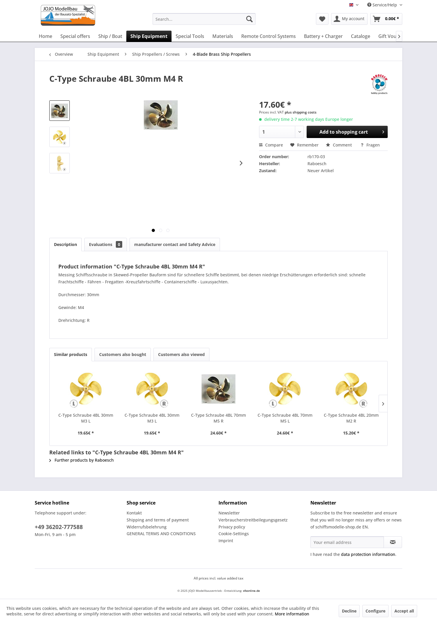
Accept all (404, 611)
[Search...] (204, 19)
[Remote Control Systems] (268, 36)
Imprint (225, 540)
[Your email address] (347, 542)
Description (65, 244)
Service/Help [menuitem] (382, 5)
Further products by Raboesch (81, 460)
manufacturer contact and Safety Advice (174, 244)
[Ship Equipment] (149, 36)
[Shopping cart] (386, 19)
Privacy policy (231, 527)
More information (292, 614)
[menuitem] (204, 19)
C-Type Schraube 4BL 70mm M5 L (285, 418)
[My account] (349, 19)
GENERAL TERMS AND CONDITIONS (161, 533)
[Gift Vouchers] (393, 36)
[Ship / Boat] (110, 36)
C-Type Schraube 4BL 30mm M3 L (85, 418)
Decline (349, 611)
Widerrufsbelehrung (147, 527)
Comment (339, 145)
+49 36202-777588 (59, 527)
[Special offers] (75, 36)
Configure (375, 611)
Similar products (70, 354)
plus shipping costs (301, 112)
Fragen (370, 145)
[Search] (249, 19)
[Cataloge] (360, 36)
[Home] (45, 36)
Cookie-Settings (233, 533)
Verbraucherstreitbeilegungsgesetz (253, 520)
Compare (271, 145)
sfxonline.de (251, 591)
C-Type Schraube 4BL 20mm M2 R (351, 418)
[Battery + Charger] (323, 36)
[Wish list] (322, 19)
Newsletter (229, 513)
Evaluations (105, 244)
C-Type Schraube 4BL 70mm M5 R (218, 418)
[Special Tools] (190, 36)
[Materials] (222, 36)
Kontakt (134, 513)
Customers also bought (122, 354)
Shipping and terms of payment (158, 520)
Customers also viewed (181, 354)
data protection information (368, 554)
